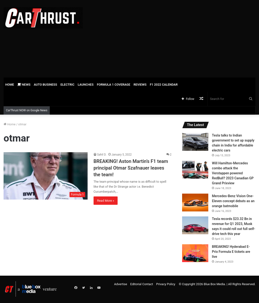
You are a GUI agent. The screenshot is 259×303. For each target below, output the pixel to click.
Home (9, 84)
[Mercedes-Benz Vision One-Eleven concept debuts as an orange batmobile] (195, 202)
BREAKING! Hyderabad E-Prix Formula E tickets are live (231, 252)
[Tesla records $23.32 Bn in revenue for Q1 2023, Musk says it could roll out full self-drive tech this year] (195, 225)
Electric (67, 84)
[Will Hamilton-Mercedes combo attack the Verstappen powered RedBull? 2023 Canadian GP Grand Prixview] (195, 170)
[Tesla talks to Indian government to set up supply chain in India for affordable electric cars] (195, 142)
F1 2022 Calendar (164, 84)
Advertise (120, 284)
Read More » (105, 200)
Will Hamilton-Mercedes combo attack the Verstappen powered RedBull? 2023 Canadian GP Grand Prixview (233, 173)
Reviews (140, 84)
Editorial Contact (141, 284)
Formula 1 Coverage (113, 84)
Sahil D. (102, 154)
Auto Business (45, 84)
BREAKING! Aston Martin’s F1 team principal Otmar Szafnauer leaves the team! (131, 167)
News (23, 84)
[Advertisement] (174, 38)
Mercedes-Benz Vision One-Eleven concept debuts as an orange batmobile (233, 201)
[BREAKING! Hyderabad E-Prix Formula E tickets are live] (195, 253)
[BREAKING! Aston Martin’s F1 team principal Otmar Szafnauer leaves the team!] (46, 176)
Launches (85, 84)
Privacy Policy (165, 284)
